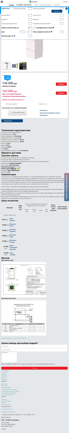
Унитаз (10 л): (37, 15)
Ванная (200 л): (5, 15)
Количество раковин (39, 8)
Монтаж (4, 401)
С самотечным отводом (9, 391)
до (27, 32)
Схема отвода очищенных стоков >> (50, 113)
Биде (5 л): (36, 19)
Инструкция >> (44, 115)
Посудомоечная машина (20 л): (42, 23)
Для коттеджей (6, 390)
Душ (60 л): (4, 19)
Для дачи (4, 388)
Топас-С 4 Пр (8, 121)
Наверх (65, 2)
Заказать (61, 84)
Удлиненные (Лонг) (7, 397)
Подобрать (57, 11)
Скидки (3, 376)
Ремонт (3, 405)
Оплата (3, 380)
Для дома (4, 386)
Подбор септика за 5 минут (67, 187)
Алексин (11, 5)
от (20, 32)
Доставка (4, 374)
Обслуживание (6, 403)
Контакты (57, 5)
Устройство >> (44, 110)
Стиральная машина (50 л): (9, 23)
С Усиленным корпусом (9, 395)
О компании (5, 372)
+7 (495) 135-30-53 (23, 5)
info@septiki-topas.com (8, 414)
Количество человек (20, 8)
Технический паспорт (18, 112)
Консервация (5, 407)
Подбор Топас (5, 8)
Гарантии (4, 378)
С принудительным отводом (10, 393)
